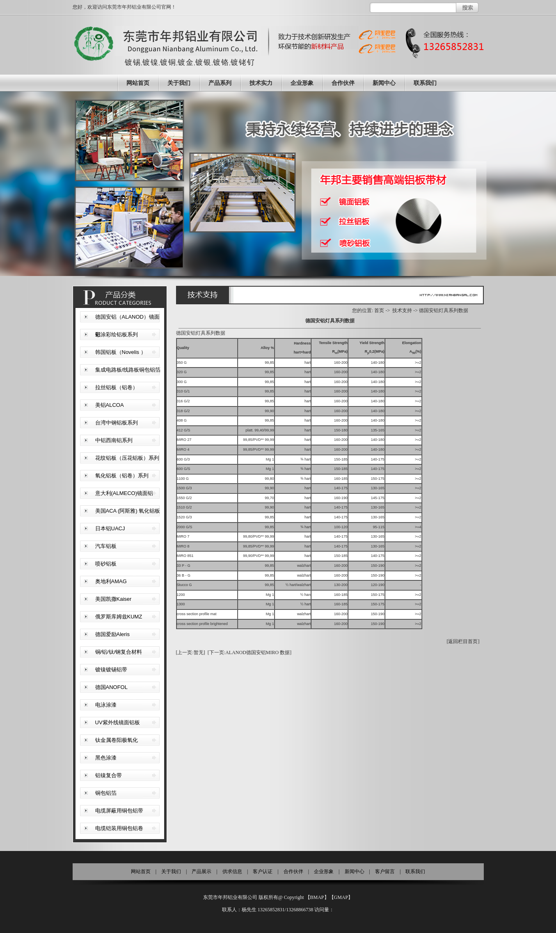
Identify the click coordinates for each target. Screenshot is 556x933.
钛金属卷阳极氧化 (116, 740)
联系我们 (425, 83)
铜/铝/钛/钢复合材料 (118, 652)
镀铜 (168, 62)
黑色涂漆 (106, 758)
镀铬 (221, 62)
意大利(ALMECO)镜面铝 (124, 493)
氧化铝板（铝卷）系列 (122, 475)
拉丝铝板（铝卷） (116, 387)
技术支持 (402, 310)
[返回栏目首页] (463, 641)
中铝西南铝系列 (114, 440)
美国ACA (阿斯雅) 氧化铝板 (127, 511)
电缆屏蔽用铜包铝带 (119, 811)
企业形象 (302, 83)
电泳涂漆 (106, 705)
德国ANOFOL (111, 687)
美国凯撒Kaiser (113, 599)
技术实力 (260, 83)
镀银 (203, 62)
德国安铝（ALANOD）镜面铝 (127, 320)
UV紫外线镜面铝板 (117, 722)
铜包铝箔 (106, 793)
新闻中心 (384, 83)
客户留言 (385, 871)
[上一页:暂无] (190, 652)
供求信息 (232, 871)
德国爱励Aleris (112, 634)
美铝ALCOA (109, 405)
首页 (379, 310)
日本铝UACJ (110, 528)
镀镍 (150, 62)
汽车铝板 (106, 546)
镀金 (186, 62)
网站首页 (137, 83)
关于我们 (178, 83)
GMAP (341, 897)
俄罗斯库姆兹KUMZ (118, 617)
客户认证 (262, 871)
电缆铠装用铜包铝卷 (119, 828)
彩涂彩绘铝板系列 (116, 334)
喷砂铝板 (106, 564)
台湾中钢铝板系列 (116, 423)
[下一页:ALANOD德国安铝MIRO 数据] (249, 652)
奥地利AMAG (111, 581)
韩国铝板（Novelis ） (120, 352)
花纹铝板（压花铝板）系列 (127, 458)
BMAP (317, 897)
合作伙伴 (343, 83)
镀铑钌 (243, 62)
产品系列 (219, 83)
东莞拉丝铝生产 (278, 183)
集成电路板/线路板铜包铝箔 (128, 370)
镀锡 (133, 62)
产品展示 (201, 871)
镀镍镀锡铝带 (111, 669)
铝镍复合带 (108, 775)
